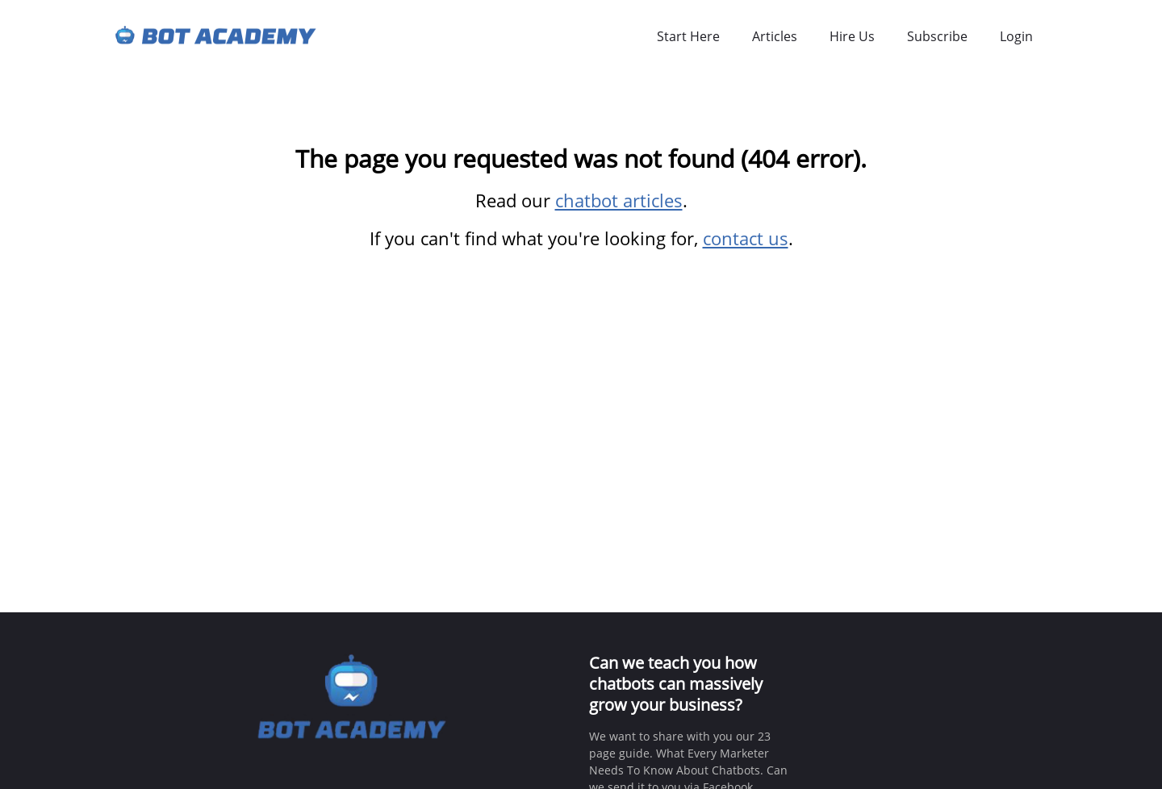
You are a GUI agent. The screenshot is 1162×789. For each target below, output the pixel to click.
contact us (745, 238)
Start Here (688, 36)
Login (1016, 36)
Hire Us (852, 36)
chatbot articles (619, 200)
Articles (774, 36)
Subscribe (937, 36)
